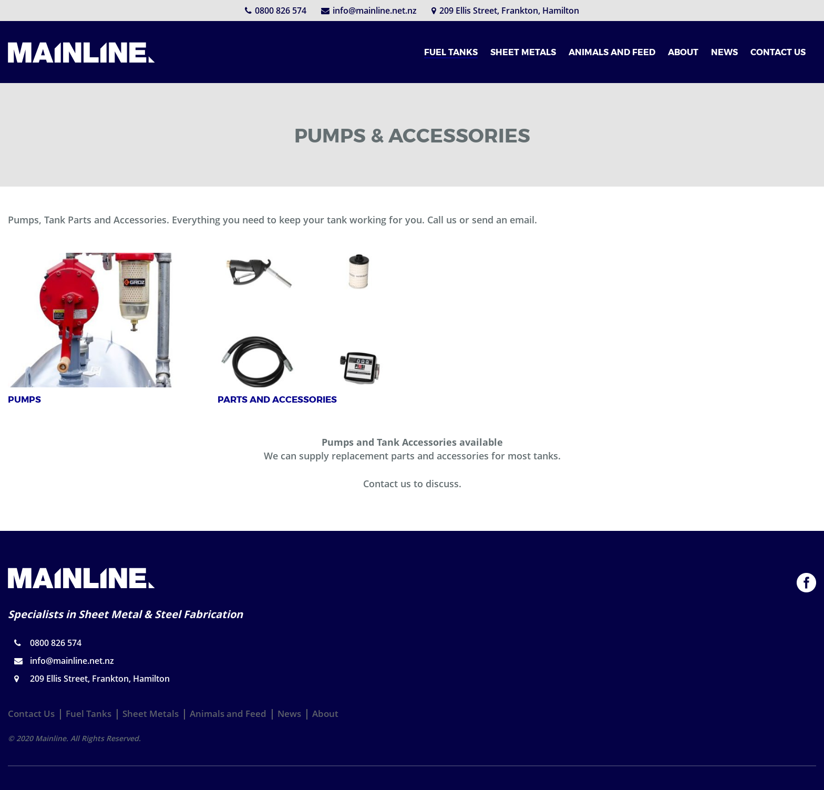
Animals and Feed (228, 713)
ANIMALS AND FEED (612, 52)
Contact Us (31, 713)
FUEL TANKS (451, 52)
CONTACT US (778, 52)
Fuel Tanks (88, 713)
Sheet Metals (150, 713)
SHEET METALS (523, 52)
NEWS (724, 52)
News (289, 713)
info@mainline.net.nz (369, 10)
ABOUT (683, 52)
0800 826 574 (275, 10)
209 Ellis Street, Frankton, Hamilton (505, 10)
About (325, 713)
